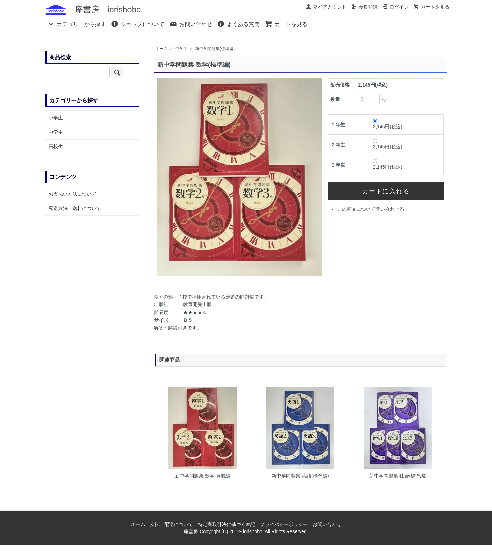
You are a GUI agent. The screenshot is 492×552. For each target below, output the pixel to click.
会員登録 (364, 7)
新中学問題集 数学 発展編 (202, 475)
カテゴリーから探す (76, 23)
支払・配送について (171, 524)
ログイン (395, 7)
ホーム (161, 48)
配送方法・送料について (75, 208)
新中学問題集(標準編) (215, 48)
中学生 (181, 48)
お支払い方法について (72, 194)
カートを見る (431, 7)
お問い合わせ (190, 23)
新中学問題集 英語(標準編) (300, 475)
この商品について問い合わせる (370, 209)
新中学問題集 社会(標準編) (397, 475)
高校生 (56, 146)
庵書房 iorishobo (93, 9)
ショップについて (137, 23)
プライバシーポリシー (284, 524)
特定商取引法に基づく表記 (226, 524)
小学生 (56, 117)
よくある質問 (238, 23)
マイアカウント (326, 7)
